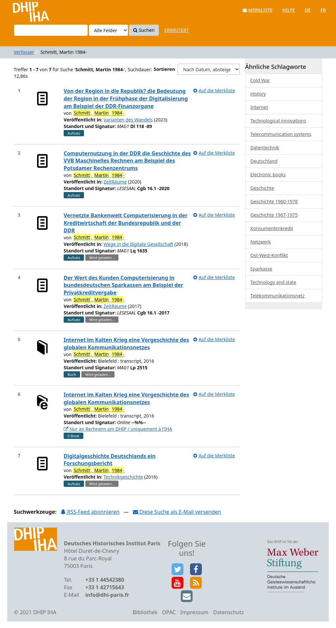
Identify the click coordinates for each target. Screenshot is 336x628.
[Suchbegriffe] (51, 30)
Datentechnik (264, 147)
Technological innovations (278, 121)
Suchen (144, 30)
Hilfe (289, 10)
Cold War (260, 80)
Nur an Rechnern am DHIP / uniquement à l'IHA (118, 429)
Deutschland (264, 161)
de (308, 10)
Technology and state (273, 282)
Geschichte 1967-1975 (274, 215)
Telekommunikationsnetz (277, 295)
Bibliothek (145, 612)
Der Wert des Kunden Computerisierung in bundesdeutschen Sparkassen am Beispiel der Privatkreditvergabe (123, 285)
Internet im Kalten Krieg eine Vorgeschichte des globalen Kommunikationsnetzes (126, 343)
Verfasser (24, 52)
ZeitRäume (115, 182)
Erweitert (176, 30)
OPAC (169, 612)
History (258, 94)
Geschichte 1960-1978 (274, 201)
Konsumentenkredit (271, 228)
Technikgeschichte (123, 477)
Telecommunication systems (280, 134)
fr (323, 10)
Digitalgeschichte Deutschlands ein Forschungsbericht (110, 459)
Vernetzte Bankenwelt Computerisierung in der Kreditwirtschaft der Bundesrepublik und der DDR (125, 223)
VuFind (22, 10)
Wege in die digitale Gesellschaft (139, 244)
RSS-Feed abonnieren (89, 511)
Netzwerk (260, 242)
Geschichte (262, 188)
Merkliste (257, 10)
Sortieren (164, 69)
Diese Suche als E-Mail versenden (177, 511)
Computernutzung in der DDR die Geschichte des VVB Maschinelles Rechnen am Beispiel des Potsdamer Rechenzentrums (127, 161)
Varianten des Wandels (128, 120)
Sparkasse (261, 269)
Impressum (194, 612)
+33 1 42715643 (104, 587)
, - (99, 113)
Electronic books (267, 174)
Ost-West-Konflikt (269, 255)
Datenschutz (228, 612)
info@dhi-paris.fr (107, 594)
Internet (259, 107)
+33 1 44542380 (104, 579)
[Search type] (108, 30)
